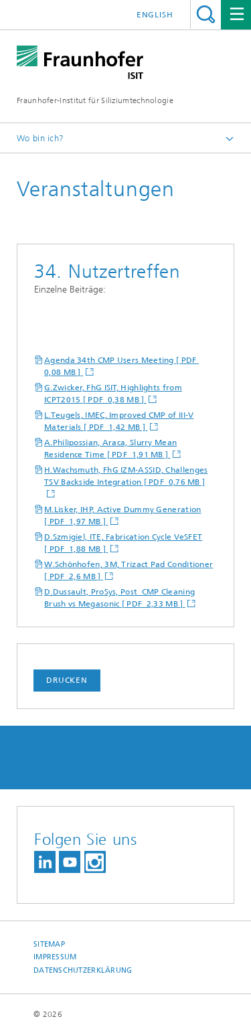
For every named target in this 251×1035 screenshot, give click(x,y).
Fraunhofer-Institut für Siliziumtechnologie (95, 100)
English (155, 14)
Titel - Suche (206, 14)
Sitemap (49, 944)
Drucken (67, 680)
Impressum (54, 957)
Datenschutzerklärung (83, 970)
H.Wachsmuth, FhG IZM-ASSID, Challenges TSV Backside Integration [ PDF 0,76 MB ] (125, 476)
